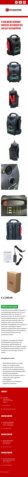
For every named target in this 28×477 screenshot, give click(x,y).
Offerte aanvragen (9, 307)
